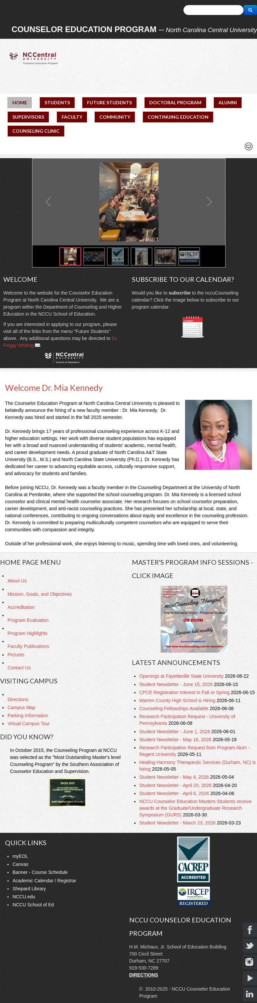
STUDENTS (57, 102)
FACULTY (72, 117)
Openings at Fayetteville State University (182, 676)
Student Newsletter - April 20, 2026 (176, 785)
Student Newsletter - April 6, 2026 (174, 793)
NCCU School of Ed (33, 904)
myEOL (20, 856)
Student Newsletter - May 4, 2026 (174, 777)
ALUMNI (228, 102)
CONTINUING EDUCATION (178, 117)
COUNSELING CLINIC (36, 131)
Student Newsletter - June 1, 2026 (175, 731)
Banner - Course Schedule (40, 872)
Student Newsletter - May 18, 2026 (175, 739)
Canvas (20, 864)
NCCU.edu (23, 896)
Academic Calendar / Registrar (44, 880)
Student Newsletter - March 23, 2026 (178, 822)
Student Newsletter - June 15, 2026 (176, 684)
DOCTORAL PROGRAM (175, 102)
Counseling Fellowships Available (174, 708)
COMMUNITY (114, 117)
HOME (19, 102)
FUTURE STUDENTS (109, 102)
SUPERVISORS (28, 117)
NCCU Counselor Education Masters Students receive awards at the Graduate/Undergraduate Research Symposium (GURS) (195, 808)
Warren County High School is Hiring (178, 700)
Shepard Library (29, 888)
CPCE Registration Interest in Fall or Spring (185, 692)
